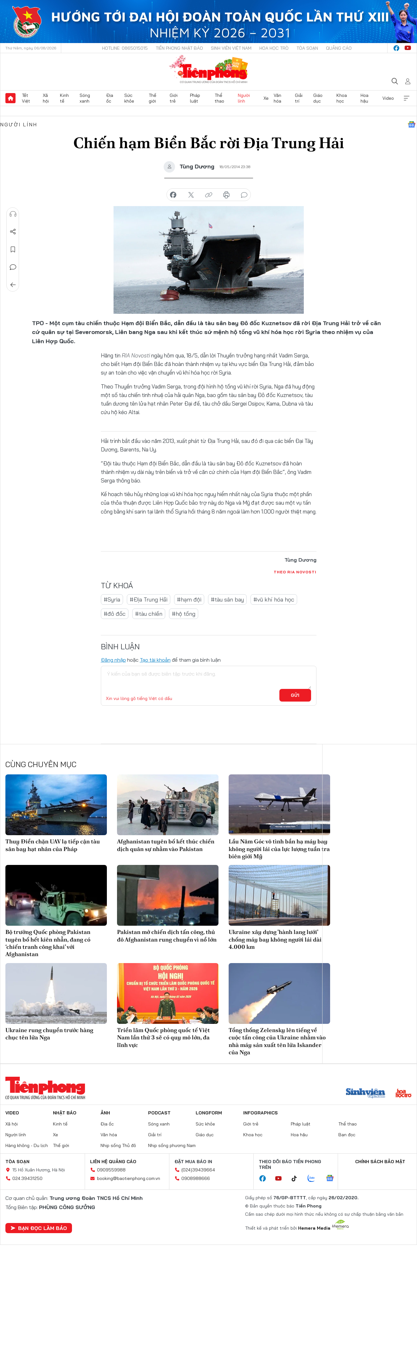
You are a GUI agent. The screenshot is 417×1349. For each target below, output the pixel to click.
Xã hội (46, 98)
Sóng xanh (85, 98)
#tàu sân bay (227, 599)
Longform (209, 1113)
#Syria (112, 599)
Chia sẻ (13, 232)
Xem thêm (406, 98)
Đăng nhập (113, 660)
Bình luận (13, 267)
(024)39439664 (198, 1170)
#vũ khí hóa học (273, 599)
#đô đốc (115, 613)
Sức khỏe (129, 98)
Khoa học (341, 98)
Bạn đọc (346, 1135)
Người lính (244, 98)
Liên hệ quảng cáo (113, 1161)
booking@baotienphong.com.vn (128, 1178)
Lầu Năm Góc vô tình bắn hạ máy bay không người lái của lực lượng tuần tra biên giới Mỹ (279, 849)
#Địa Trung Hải (148, 599)
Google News (412, 124)
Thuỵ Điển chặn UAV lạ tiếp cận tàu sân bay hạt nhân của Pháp (52, 845)
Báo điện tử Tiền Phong (208, 69)
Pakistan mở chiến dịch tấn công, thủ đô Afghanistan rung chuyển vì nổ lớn (167, 935)
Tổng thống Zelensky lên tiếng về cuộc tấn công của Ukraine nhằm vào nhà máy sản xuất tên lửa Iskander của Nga (277, 1041)
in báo (226, 195)
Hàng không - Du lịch (26, 1145)
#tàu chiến (148, 613)
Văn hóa (277, 98)
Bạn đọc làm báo (38, 1228)
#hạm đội (189, 599)
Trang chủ (10, 98)
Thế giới (152, 98)
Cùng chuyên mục (40, 764)
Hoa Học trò (274, 48)
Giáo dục (318, 98)
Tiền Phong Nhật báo (179, 48)
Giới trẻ (174, 98)
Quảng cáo (339, 48)
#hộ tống (183, 613)
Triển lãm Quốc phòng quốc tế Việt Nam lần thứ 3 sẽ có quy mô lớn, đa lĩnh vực (163, 1037)
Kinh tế (64, 98)
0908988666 (195, 1178)
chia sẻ (173, 195)
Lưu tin (13, 249)
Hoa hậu (364, 98)
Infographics (260, 1113)
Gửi (295, 695)
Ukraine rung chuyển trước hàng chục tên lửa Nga (49, 1033)
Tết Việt (26, 98)
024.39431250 (27, 1178)
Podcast (159, 1113)
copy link (208, 195)
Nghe (13, 214)
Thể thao (219, 98)
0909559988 (111, 1170)
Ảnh (105, 1113)
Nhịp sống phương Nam (172, 1145)
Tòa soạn (307, 48)
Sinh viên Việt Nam (231, 48)
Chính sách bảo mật (380, 1161)
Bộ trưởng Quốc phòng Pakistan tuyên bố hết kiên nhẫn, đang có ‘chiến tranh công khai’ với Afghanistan (47, 943)
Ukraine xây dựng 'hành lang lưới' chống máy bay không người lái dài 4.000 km (275, 939)
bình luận (244, 195)
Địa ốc (109, 98)
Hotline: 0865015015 (125, 48)
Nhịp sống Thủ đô (118, 1145)
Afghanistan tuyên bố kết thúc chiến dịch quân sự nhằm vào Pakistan (165, 845)
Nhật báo (64, 1113)
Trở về (13, 285)
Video (388, 98)
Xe (266, 98)
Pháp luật (195, 98)
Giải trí (299, 98)
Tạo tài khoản (155, 660)
